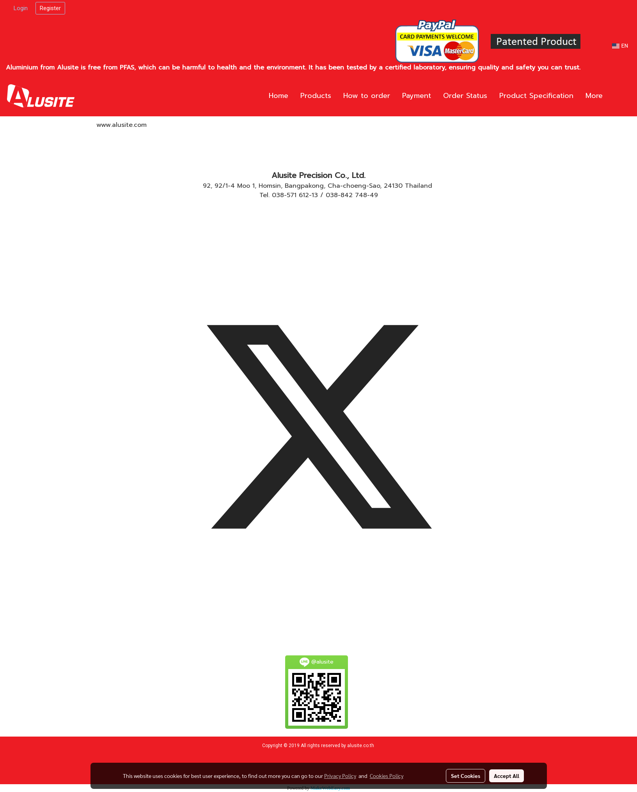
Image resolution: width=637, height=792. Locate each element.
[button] (620, 96)
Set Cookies (465, 775)
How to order (366, 95)
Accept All (506, 775)
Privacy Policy (340, 775)
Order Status (465, 95)
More (594, 95)
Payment (416, 95)
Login (21, 8)
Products (315, 95)
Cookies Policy (386, 775)
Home (278, 95)
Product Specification (536, 95)
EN (620, 46)
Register (50, 8)
